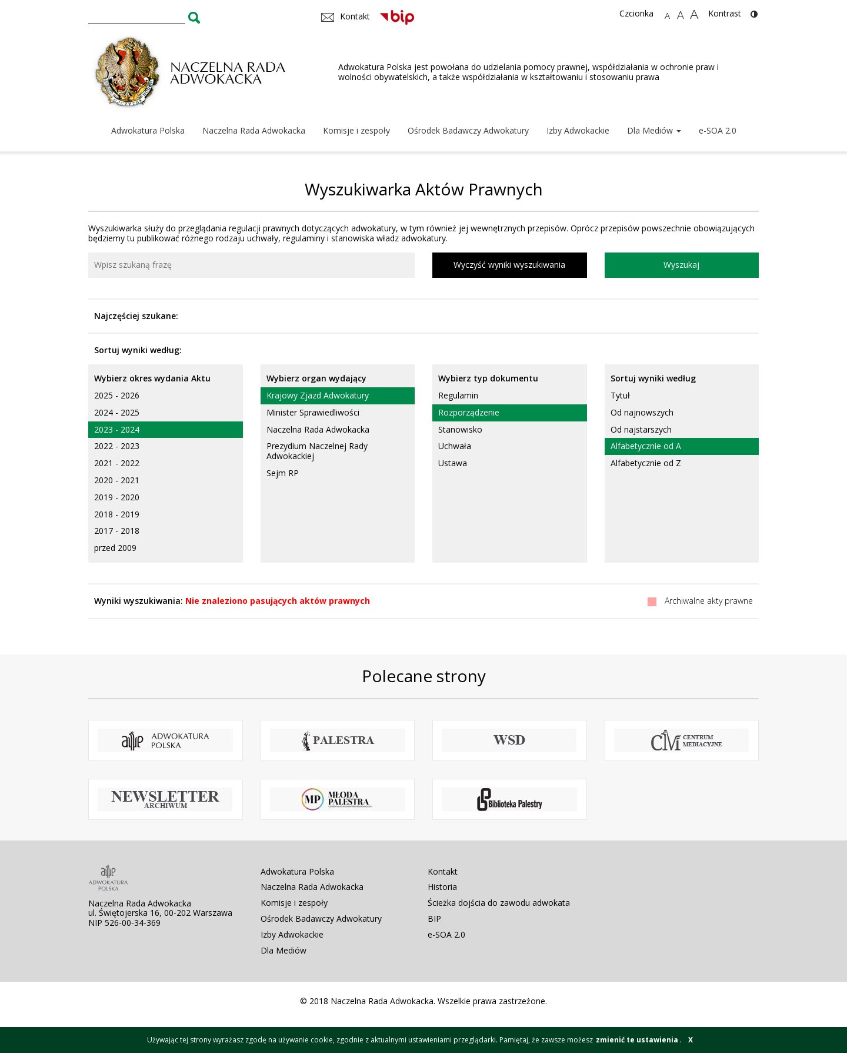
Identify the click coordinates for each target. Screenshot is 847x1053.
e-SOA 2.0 (717, 130)
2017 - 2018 (116, 530)
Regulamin (458, 395)
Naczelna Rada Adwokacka (253, 130)
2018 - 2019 (116, 514)
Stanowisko (460, 429)
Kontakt (443, 871)
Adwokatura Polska (148, 130)
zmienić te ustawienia (637, 1040)
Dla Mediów (654, 130)
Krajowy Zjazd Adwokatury (317, 395)
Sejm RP (282, 473)
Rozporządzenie (468, 412)
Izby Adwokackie (577, 130)
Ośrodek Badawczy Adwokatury (468, 130)
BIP (434, 918)
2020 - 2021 (116, 480)
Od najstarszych (641, 429)
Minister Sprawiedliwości (312, 412)
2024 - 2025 (116, 412)
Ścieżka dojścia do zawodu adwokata (499, 902)
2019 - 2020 (116, 497)
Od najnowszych (642, 412)
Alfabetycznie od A (646, 445)
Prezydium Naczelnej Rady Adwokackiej (317, 450)
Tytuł (620, 395)
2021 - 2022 (116, 463)
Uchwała (454, 445)
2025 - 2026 (116, 395)
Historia (442, 886)
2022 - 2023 (116, 445)
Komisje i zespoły (356, 130)
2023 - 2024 (116, 429)
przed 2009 (115, 547)
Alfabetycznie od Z (646, 463)
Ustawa (452, 463)
